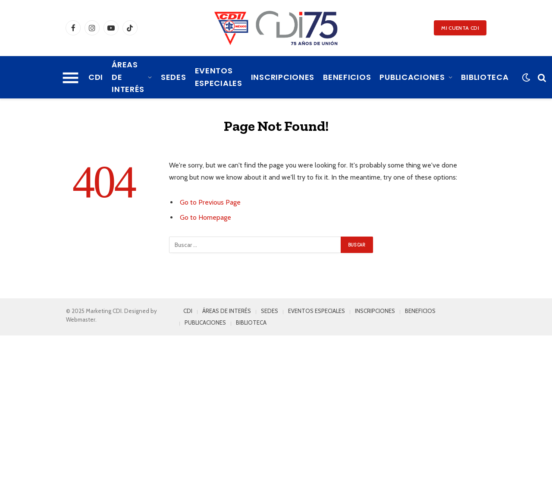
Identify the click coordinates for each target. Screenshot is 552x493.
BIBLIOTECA (484, 77)
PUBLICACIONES (412, 77)
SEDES (173, 77)
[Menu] (70, 77)
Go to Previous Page (210, 202)
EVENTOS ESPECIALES (218, 76)
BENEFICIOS (347, 77)
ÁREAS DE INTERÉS (128, 77)
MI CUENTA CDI (460, 28)
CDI (95, 77)
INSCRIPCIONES (282, 77)
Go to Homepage (205, 217)
